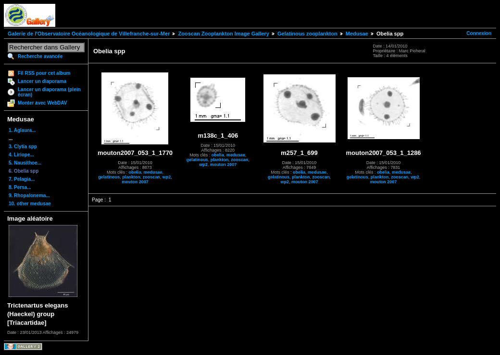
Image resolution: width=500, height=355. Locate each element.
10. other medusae (30, 203)
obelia (135, 172)
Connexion (478, 33)
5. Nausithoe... (25, 163)
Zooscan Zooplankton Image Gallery (223, 33)
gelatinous (109, 177)
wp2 (166, 177)
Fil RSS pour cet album (44, 73)
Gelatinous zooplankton (307, 33)
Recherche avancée (40, 56)
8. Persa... (20, 187)
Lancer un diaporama (42, 81)
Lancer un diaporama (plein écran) (49, 92)
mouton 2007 (135, 181)
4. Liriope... (21, 154)
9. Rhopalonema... (29, 195)
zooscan (151, 177)
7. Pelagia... (22, 179)
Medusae (357, 33)
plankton (131, 177)
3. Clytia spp (23, 146)
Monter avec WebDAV (42, 103)
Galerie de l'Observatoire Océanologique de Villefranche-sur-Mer (89, 33)
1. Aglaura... (22, 130)
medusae (153, 172)
